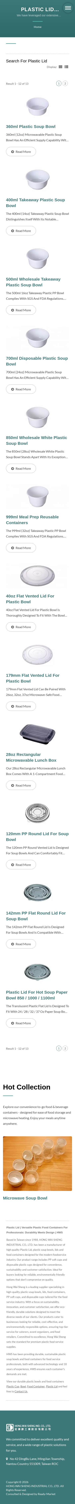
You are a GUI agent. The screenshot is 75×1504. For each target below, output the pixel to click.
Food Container (37, 1386)
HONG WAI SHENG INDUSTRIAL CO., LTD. (34, 1486)
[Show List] (66, 66)
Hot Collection (26, 1087)
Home (37, 26)
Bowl (24, 1386)
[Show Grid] (60, 66)
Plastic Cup (13, 1386)
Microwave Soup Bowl (25, 1198)
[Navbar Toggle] (68, 8)
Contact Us (25, 1391)
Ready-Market (47, 1494)
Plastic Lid (53, 1386)
